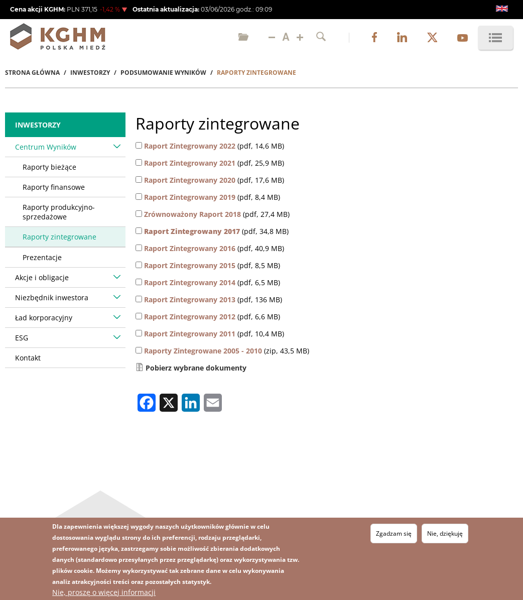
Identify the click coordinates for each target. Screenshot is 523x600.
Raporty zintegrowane (59, 237)
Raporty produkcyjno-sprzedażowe (59, 211)
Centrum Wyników (45, 147)
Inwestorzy (90, 72)
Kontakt (28, 358)
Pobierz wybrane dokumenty (196, 368)
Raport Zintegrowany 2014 (189, 282)
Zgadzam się (394, 533)
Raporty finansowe (54, 187)
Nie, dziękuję (445, 533)
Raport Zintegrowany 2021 (189, 163)
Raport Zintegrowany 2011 (189, 333)
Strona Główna (32, 72)
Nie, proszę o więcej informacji (104, 592)
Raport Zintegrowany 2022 (189, 146)
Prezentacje (42, 257)
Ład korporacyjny (43, 317)
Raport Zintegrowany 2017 (192, 231)
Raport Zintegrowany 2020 (189, 180)
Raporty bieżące (49, 167)
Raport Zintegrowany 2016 (189, 248)
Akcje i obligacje (42, 277)
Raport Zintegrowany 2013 (189, 299)
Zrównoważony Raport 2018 (192, 214)
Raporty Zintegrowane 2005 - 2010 (203, 350)
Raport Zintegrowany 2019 (189, 197)
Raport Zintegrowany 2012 (189, 316)
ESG (21, 337)
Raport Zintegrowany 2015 (189, 265)
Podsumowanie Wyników (163, 72)
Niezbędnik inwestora (51, 297)
